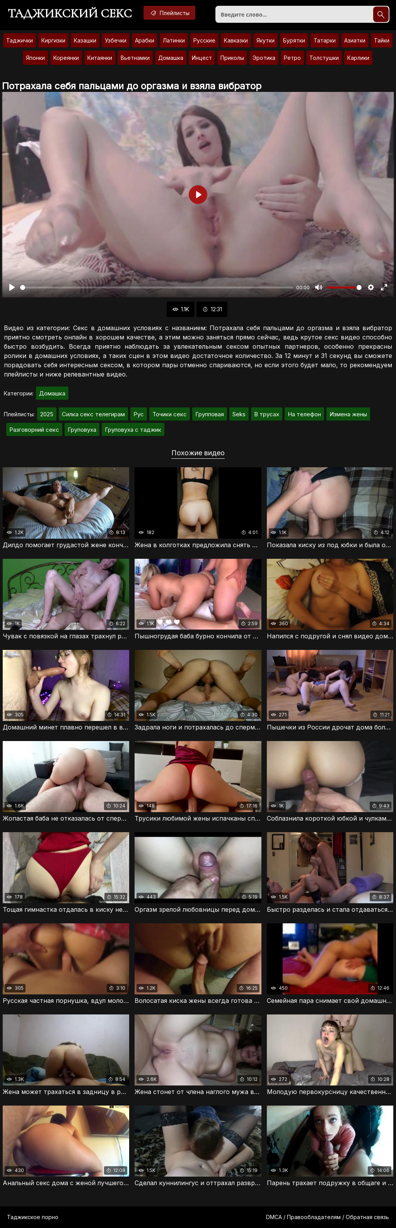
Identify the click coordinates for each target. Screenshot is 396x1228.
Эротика (264, 57)
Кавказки (236, 40)
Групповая (209, 414)
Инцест (202, 57)
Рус (138, 414)
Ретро (292, 57)
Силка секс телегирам (93, 414)
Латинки (174, 40)
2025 (46, 414)
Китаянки (99, 57)
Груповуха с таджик (133, 429)
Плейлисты (169, 13)
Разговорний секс (34, 429)
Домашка (170, 57)
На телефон (304, 414)
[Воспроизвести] (12, 287)
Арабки (144, 40)
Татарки (325, 40)
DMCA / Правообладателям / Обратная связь (327, 1217)
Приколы (232, 57)
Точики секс (169, 414)
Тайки (381, 40)
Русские (204, 40)
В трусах (266, 414)
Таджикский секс (70, 13)
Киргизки (53, 40)
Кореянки (66, 57)
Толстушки (324, 57)
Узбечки (115, 40)
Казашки (85, 40)
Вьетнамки (135, 57)
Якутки (265, 40)
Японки (35, 57)
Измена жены (348, 414)
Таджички (19, 40)
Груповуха (82, 429)
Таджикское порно (32, 1217)
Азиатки (354, 40)
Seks (239, 414)
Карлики (358, 57)
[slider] (156, 287)
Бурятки (294, 40)
